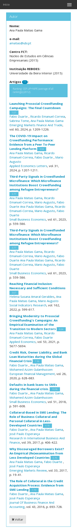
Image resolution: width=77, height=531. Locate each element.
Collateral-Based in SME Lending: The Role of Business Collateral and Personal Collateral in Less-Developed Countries (37, 418)
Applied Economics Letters (28, 166)
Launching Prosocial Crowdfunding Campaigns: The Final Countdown (36, 106)
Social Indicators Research (27, 305)
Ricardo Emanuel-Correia (47, 116)
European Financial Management (32, 374)
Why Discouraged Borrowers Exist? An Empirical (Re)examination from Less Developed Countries (36, 453)
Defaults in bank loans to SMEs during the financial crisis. (33, 387)
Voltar (17, 519)
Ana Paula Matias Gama (47, 121)
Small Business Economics (27, 219)
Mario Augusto (44, 202)
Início (6, 4)
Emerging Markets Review (28, 470)
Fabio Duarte (19, 116)
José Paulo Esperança (24, 434)
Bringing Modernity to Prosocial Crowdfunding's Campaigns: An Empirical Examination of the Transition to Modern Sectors (34, 322)
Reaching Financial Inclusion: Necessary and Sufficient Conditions (37, 286)
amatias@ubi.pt (20, 43)
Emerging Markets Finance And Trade (35, 125)
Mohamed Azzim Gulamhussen (31, 369)
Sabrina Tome (19, 121)
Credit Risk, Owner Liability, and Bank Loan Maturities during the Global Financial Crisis (38, 356)
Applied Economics (22, 342)
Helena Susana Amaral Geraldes (31, 297)
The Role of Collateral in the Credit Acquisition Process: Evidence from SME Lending (36, 485)
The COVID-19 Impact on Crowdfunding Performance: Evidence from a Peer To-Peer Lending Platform (32, 142)
